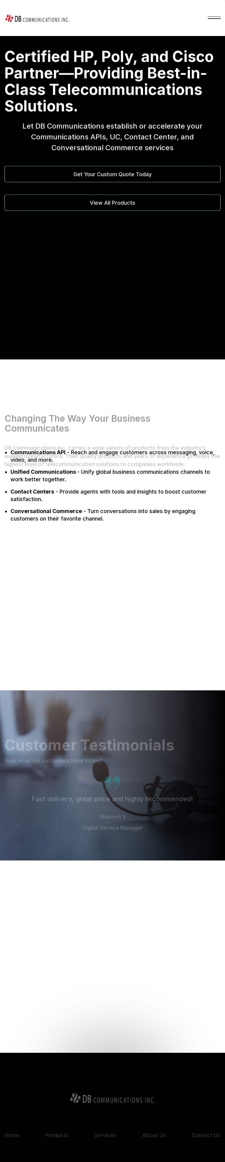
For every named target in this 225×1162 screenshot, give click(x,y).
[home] (36, 18)
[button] (214, 18)
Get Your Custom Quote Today (112, 176)
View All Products (112, 204)
